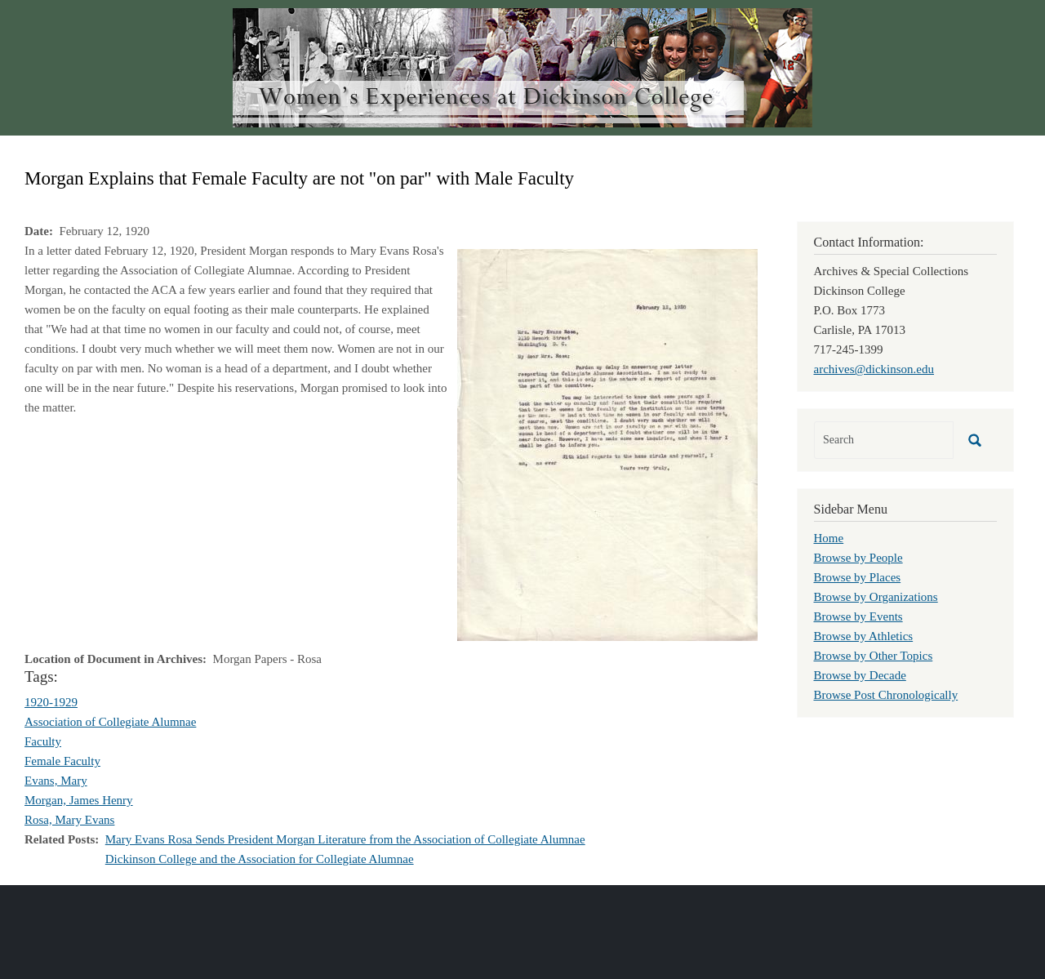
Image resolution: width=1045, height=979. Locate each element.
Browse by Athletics (864, 636)
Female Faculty (62, 761)
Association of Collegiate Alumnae (110, 721)
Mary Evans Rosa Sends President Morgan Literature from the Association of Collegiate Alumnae (345, 839)
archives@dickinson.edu (874, 369)
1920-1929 (51, 702)
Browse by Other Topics (873, 655)
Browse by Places (857, 577)
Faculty (42, 741)
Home (829, 538)
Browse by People (858, 557)
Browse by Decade (860, 675)
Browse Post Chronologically (886, 694)
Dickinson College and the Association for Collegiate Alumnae (259, 859)
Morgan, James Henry (78, 800)
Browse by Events (858, 616)
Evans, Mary (55, 780)
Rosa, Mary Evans (69, 819)
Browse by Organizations (876, 596)
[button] (607, 443)
